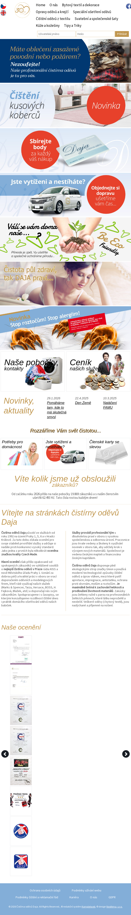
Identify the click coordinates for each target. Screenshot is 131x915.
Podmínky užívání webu (86, 890)
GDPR (112, 897)
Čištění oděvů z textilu (53, 18)
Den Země (83, 403)
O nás (54, 5)
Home (40, 5)
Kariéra (74, 897)
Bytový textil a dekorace (80, 5)
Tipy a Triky (72, 25)
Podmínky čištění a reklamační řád (37, 897)
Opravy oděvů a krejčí (52, 11)
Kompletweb (88, 906)
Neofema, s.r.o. (114, 906)
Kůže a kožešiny (48, 25)
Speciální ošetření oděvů (92, 11)
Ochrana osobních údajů (45, 890)
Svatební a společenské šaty (96, 18)
